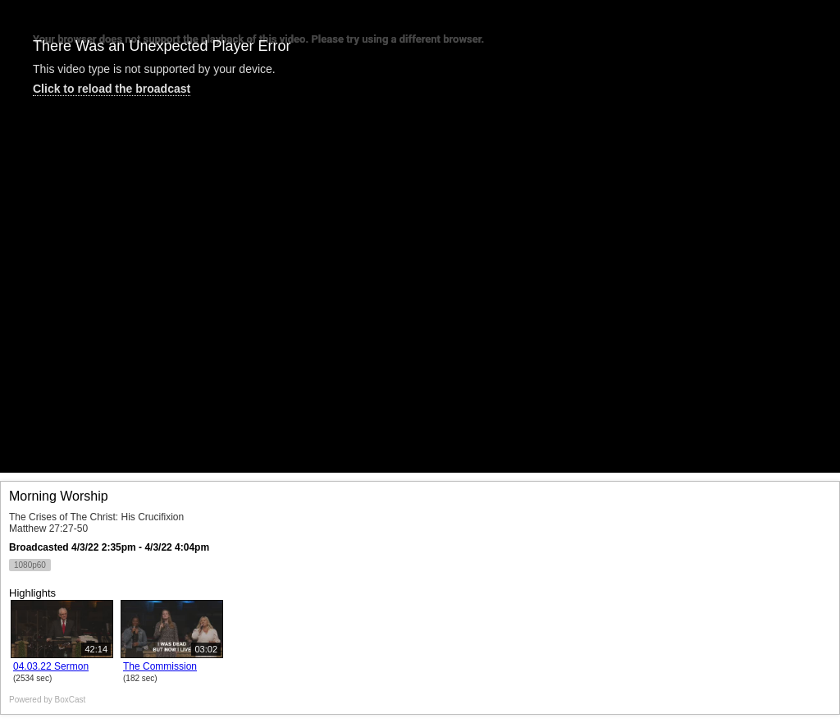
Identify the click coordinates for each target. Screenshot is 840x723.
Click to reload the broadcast (111, 88)
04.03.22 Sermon (51, 666)
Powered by (47, 699)
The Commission (160, 666)
